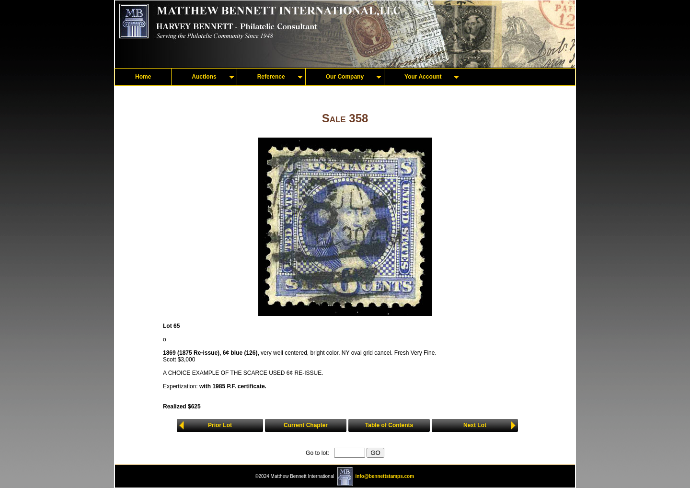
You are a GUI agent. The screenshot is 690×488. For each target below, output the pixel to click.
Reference (271, 76)
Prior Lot (220, 425)
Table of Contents (389, 425)
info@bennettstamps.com (385, 476)
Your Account (422, 76)
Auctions (204, 76)
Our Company (345, 76)
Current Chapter (306, 425)
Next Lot (474, 425)
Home (143, 76)
